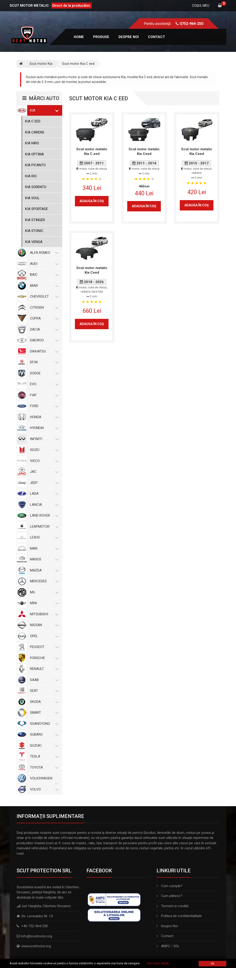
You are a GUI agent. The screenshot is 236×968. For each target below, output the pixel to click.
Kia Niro (32, 143)
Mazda (43, 570)
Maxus (43, 559)
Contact (156, 37)
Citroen (43, 307)
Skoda (43, 701)
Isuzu (43, 449)
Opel (43, 636)
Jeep (43, 482)
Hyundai (43, 428)
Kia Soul (32, 198)
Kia (43, 110)
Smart (43, 712)
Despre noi (128, 37)
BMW (43, 285)
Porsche (43, 658)
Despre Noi (167, 926)
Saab (43, 680)
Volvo (43, 789)
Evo (43, 384)
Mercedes (43, 581)
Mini (43, 603)
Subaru (43, 734)
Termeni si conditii (172, 906)
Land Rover (43, 515)
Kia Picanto (35, 165)
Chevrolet (43, 296)
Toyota (43, 767)
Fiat (43, 395)
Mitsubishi (43, 614)
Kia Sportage (36, 209)
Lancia (43, 504)
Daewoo (43, 340)
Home (79, 37)
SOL (176, 946)
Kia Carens (34, 132)
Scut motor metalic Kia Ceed (144, 151)
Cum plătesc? (169, 896)
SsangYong (43, 723)
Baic (43, 274)
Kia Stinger (35, 220)
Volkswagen (43, 778)
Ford (43, 406)
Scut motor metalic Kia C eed (91, 151)
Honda (43, 417)
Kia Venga (33, 242)
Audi (43, 263)
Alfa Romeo (43, 252)
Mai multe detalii (158, 963)
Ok (212, 963)
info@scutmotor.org (36, 936)
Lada (43, 493)
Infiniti (43, 439)
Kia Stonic (34, 231)
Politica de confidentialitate (179, 916)
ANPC (165, 946)
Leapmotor (43, 526)
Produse (101, 37)
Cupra (43, 318)
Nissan (43, 625)
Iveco (43, 461)
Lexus (43, 537)
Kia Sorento (35, 187)
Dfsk (43, 362)
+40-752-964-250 (34, 926)
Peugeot (43, 647)
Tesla (43, 756)
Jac (43, 471)
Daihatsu (43, 351)
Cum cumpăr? (169, 886)
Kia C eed (32, 121)
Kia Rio (31, 176)
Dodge (43, 373)
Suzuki (43, 745)
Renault (43, 668)
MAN (43, 548)
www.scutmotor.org (36, 946)
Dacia (43, 329)
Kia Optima (34, 154)
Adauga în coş (92, 201)
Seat (43, 690)
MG (43, 592)
